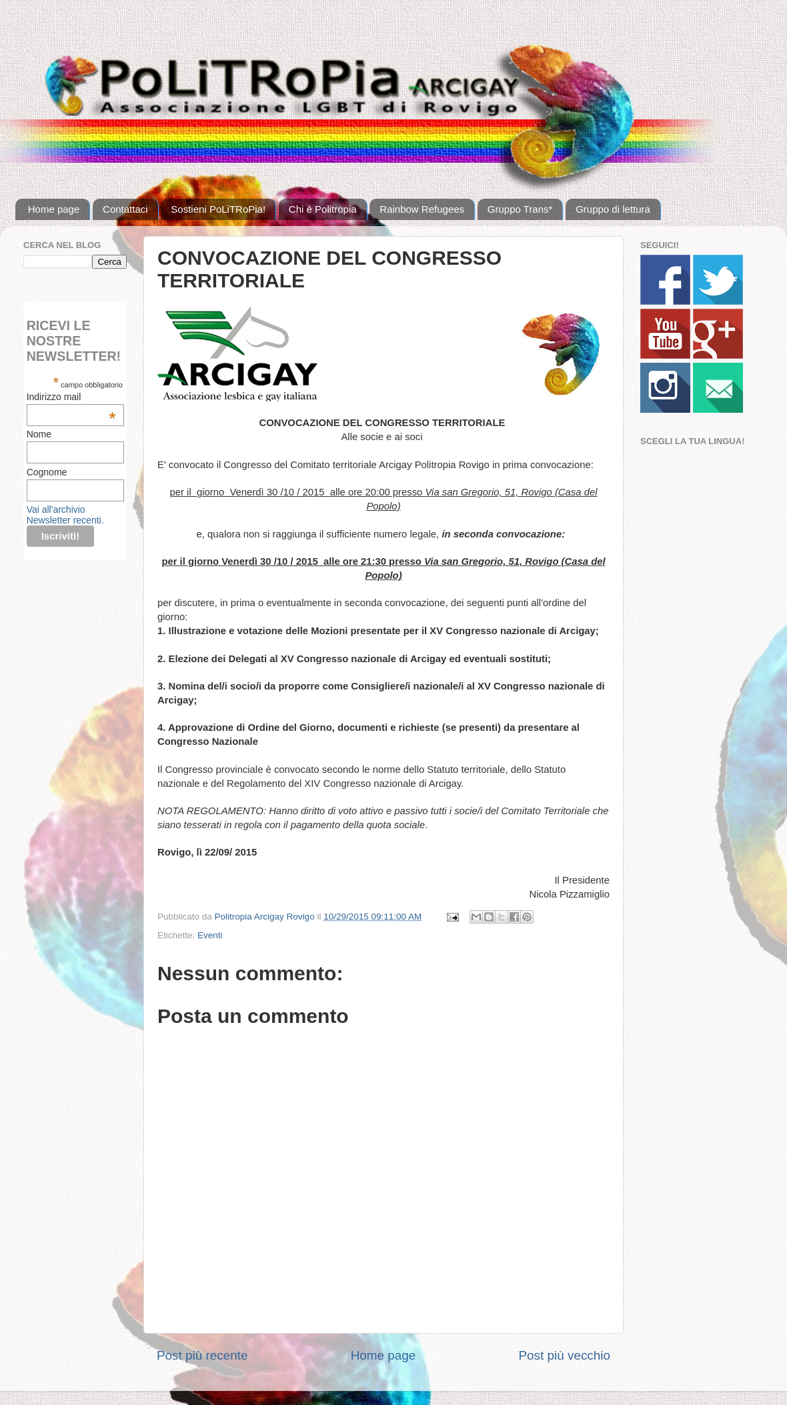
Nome (39, 434)
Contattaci (125, 209)
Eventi (210, 935)
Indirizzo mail (71, 396)
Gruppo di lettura (613, 209)
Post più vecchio (564, 1355)
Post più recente (202, 1355)
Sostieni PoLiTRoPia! (218, 209)
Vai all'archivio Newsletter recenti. (65, 514)
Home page (54, 209)
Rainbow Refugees (421, 209)
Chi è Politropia (323, 209)
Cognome (47, 472)
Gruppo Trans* (520, 209)
